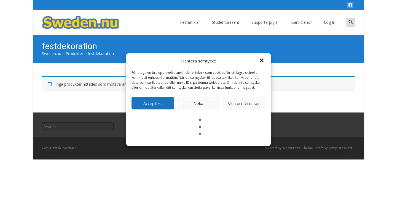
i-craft (319, 148)
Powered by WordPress (282, 148)
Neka (198, 103)
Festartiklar (190, 27)
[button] (262, 60)
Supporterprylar (265, 27)
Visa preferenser (244, 103)
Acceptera (153, 103)
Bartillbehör (301, 27)
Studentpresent (225, 27)
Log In (329, 27)
